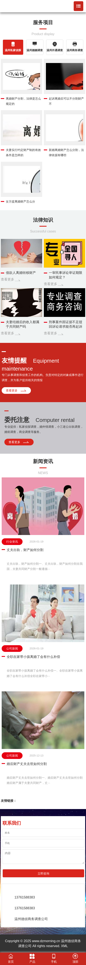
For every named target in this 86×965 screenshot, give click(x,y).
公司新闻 (12, 648)
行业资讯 (12, 541)
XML (64, 946)
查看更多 (7, 279)
